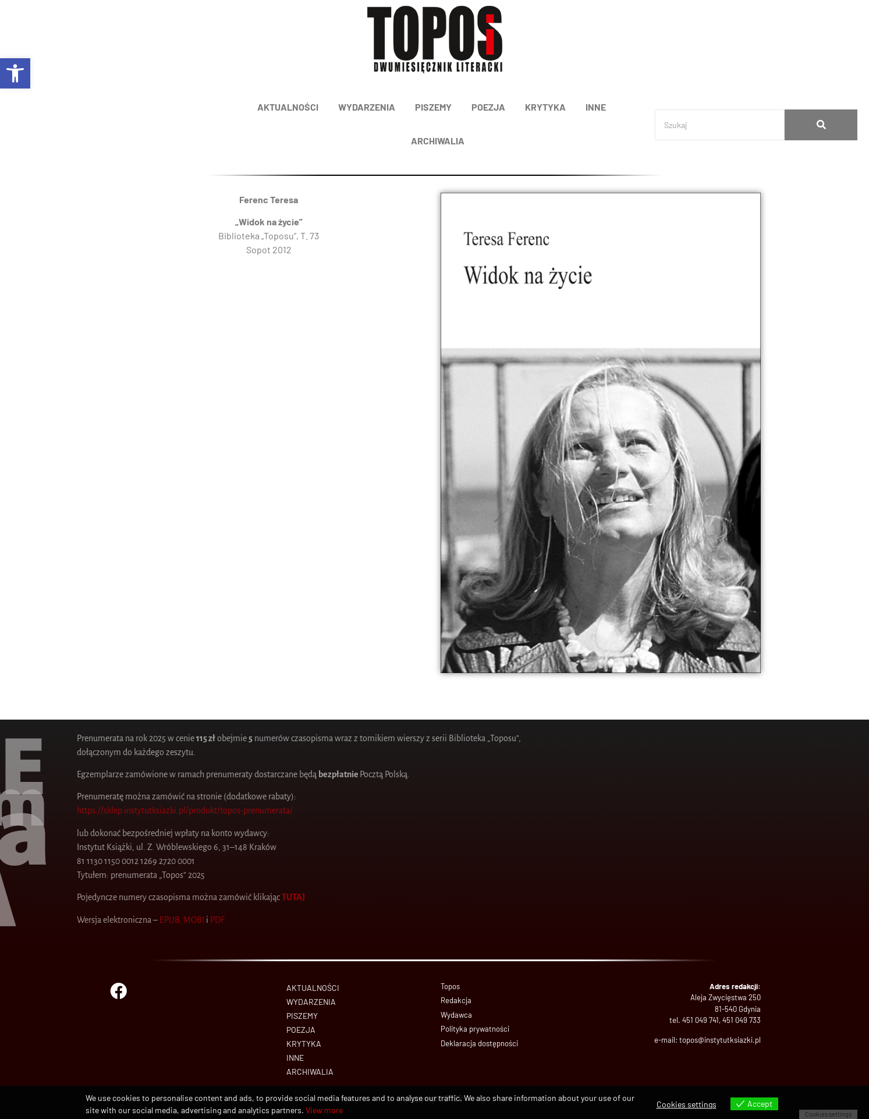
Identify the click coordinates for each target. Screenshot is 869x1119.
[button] (15, 73)
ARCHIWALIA (437, 140)
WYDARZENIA (366, 106)
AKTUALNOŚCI (287, 106)
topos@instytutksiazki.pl (720, 1039)
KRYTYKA (545, 106)
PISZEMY (433, 106)
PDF (30, 920)
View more (324, 1110)
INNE (596, 106)
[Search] (720, 124)
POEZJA (488, 106)
